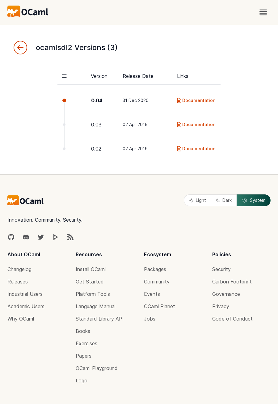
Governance (226, 294)
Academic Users (25, 306)
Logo (81, 380)
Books (83, 331)
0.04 (97, 100)
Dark (224, 200)
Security (221, 269)
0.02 (96, 149)
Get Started (90, 282)
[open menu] (263, 12)
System (253, 200)
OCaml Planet (159, 306)
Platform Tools (93, 294)
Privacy (220, 306)
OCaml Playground (97, 368)
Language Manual (96, 306)
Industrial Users (25, 294)
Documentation (195, 100)
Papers (83, 356)
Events (152, 294)
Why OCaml (20, 319)
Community (157, 282)
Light (197, 200)
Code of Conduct (232, 319)
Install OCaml (91, 269)
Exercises (86, 343)
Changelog (19, 269)
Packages (155, 269)
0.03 (96, 124)
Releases (17, 282)
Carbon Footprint (232, 282)
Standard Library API (100, 319)
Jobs (149, 319)
